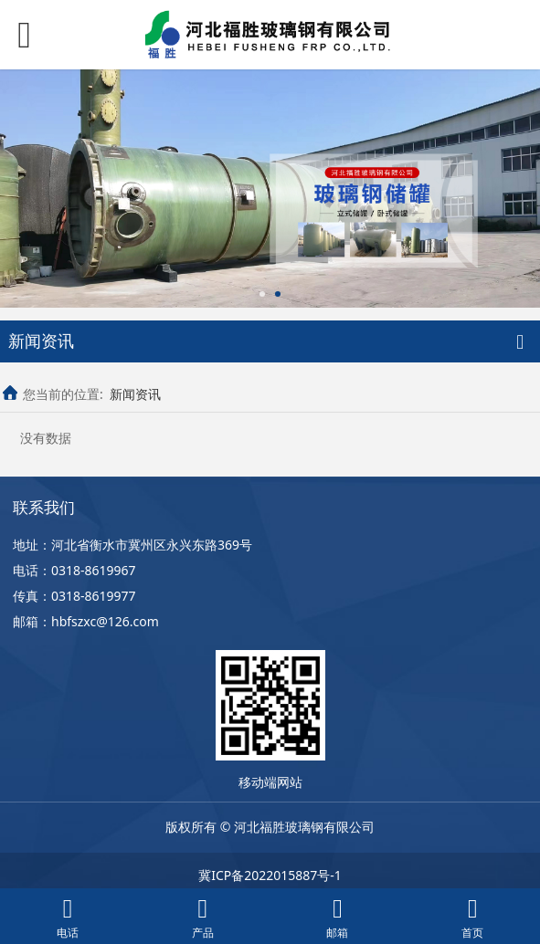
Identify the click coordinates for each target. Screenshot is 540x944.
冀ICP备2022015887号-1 (270, 875)
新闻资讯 (135, 394)
